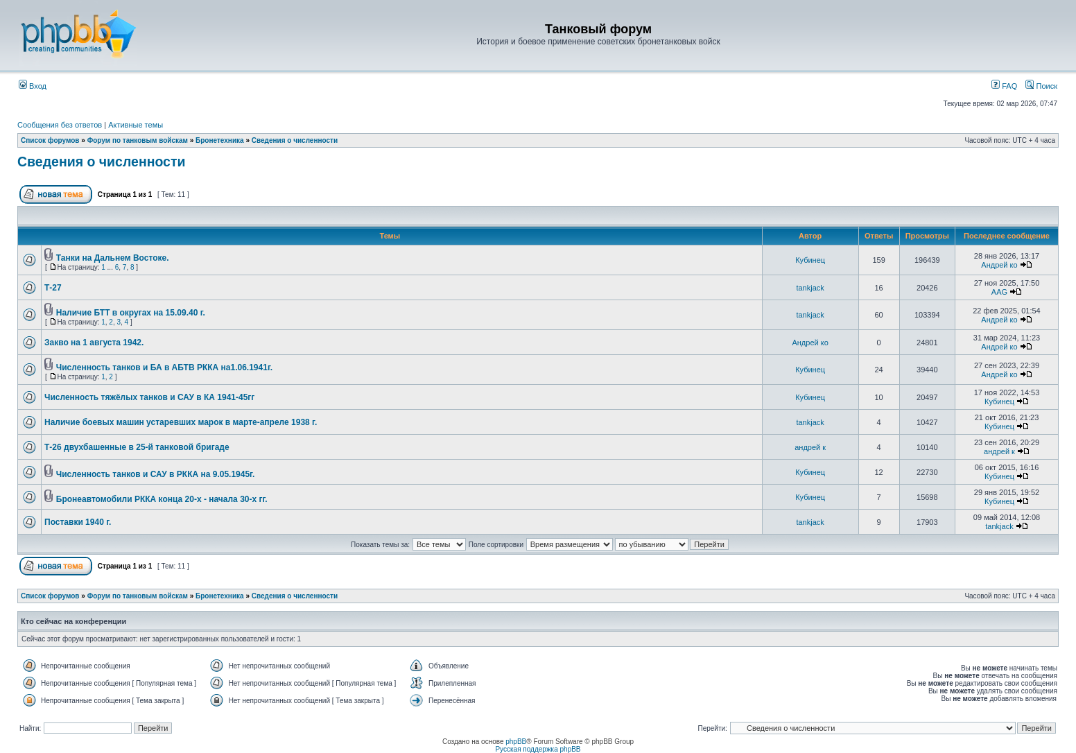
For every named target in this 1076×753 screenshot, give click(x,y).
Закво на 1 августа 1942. (94, 342)
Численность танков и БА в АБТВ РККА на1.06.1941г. (164, 367)
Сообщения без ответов (59, 125)
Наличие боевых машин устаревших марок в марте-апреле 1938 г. (180, 422)
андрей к (810, 447)
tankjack (810, 288)
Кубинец (810, 260)
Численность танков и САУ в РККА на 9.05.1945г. (155, 474)
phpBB (515, 741)
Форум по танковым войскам (137, 140)
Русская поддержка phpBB (537, 749)
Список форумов (50, 140)
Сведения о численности (295, 140)
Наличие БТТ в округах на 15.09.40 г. (130, 313)
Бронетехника (220, 140)
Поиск (1041, 86)
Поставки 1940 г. (77, 522)
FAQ (1004, 86)
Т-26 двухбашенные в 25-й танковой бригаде (136, 447)
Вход (32, 86)
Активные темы (135, 125)
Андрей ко (999, 265)
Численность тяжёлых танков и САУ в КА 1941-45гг (149, 397)
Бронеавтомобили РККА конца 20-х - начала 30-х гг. (162, 499)
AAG (999, 292)
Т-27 (53, 288)
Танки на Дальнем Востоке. (112, 258)
